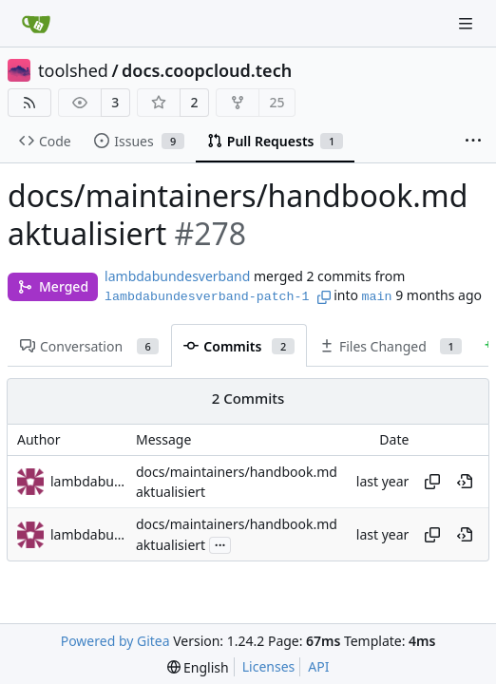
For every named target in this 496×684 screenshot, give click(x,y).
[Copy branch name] (324, 297)
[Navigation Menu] (467, 23)
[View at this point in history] (464, 481)
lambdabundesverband (177, 276)
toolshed (73, 70)
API (318, 666)
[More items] (473, 141)
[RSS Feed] (29, 102)
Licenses (269, 666)
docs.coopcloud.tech (207, 70)
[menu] (198, 667)
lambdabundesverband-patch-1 (207, 297)
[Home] (36, 24)
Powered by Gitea (115, 641)
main (377, 297)
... (220, 543)
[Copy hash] (432, 481)
